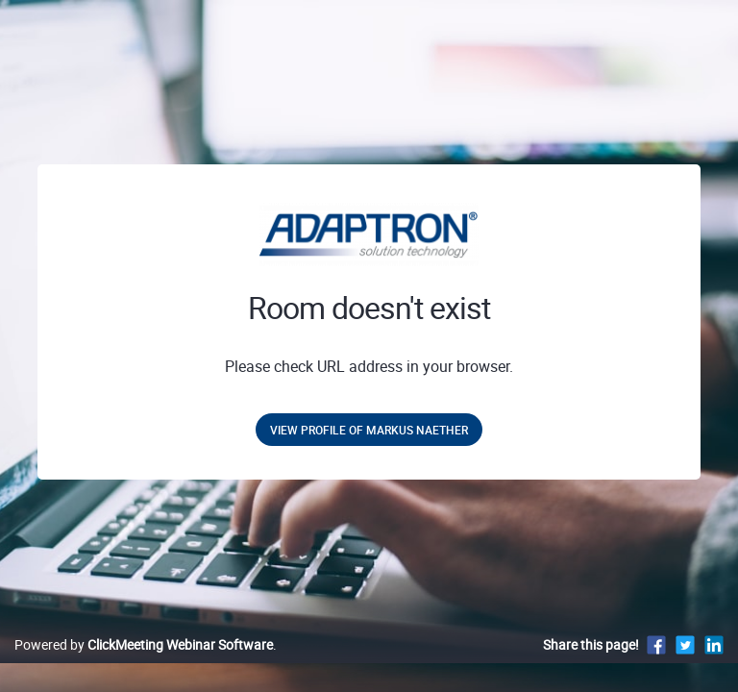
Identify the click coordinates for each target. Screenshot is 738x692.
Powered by (143, 644)
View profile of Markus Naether (369, 429)
